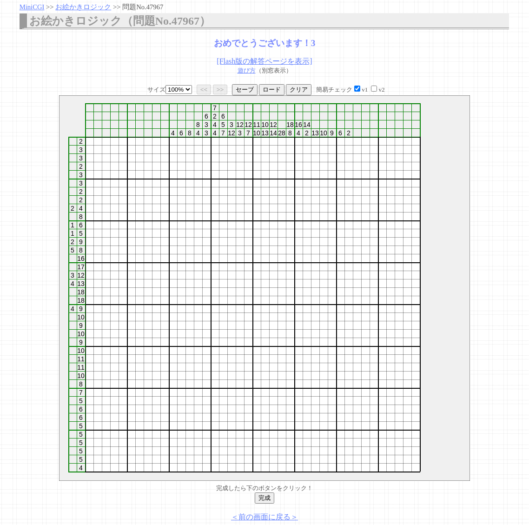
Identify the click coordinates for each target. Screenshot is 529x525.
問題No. (142, 7)
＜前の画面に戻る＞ (264, 517)
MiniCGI (32, 7)
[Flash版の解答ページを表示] (264, 61)
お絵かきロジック (83, 7)
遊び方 (247, 70)
